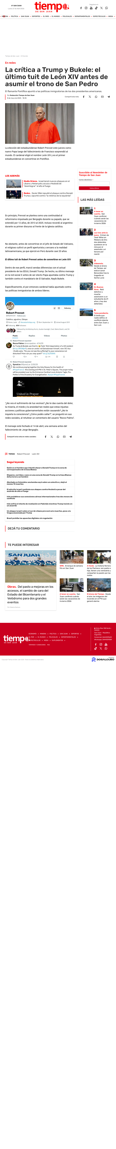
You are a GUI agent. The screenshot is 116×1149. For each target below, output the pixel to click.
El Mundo (56, 16)
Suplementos (57, 640)
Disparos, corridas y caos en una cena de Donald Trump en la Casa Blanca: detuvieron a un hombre (39, 476)
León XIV (35, 454)
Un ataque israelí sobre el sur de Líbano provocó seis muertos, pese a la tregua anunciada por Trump (39, 512)
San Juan (25, 16)
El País (46, 16)
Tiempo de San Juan (12, 56)
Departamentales (82, 16)
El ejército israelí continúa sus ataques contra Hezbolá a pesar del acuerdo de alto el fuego (36, 490)
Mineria (5, 16)
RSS (48, 645)
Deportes (36, 16)
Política (14, 16)
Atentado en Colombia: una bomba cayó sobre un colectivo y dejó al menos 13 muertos (37, 483)
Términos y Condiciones (37, 645)
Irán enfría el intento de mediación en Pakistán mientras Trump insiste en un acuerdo (39, 505)
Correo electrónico (86, 180)
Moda (110, 16)
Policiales (67, 16)
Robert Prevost (23, 454)
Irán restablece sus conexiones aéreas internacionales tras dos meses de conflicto (39, 498)
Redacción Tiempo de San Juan (22, 95)
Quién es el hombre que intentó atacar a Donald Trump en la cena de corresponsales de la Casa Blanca (37, 469)
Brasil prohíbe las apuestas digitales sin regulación (29, 518)
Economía (33, 634)
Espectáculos (99, 16)
